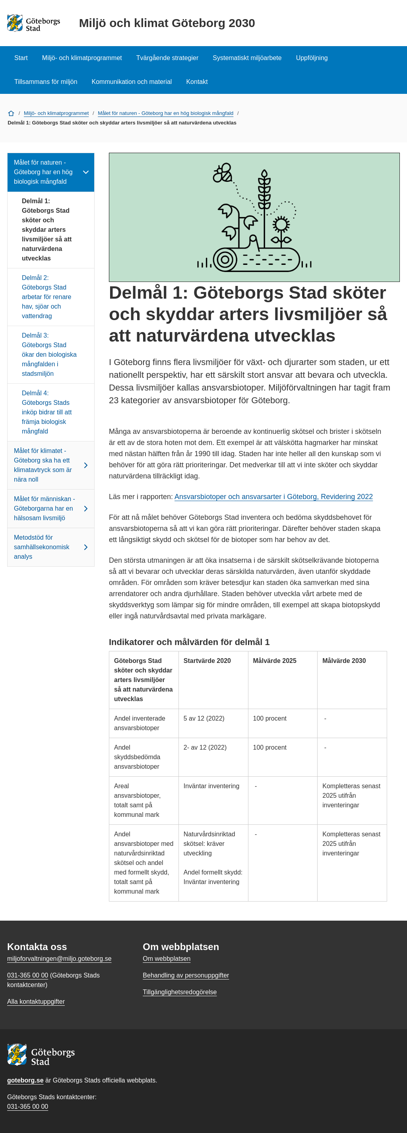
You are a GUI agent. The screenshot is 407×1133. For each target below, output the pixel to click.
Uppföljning (312, 57)
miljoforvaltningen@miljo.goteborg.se (59, 958)
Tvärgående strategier (167, 57)
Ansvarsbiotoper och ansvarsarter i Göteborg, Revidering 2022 (273, 497)
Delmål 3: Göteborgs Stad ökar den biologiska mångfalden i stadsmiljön (49, 354)
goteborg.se (25, 1080)
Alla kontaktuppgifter (36, 1001)
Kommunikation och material (132, 81)
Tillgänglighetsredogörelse (180, 992)
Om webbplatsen (166, 958)
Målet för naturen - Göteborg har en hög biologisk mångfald (165, 113)
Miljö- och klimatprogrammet (82, 57)
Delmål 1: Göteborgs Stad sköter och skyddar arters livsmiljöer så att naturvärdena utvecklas (47, 230)
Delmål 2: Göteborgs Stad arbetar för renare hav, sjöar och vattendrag (47, 296)
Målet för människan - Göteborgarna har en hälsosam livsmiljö (52, 508)
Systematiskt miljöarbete (247, 57)
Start (21, 57)
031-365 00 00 (27, 1106)
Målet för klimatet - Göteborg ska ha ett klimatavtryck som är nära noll (52, 465)
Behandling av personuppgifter (186, 975)
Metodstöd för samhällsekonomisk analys (52, 547)
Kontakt (196, 81)
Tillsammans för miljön (46, 81)
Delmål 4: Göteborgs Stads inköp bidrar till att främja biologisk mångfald (47, 412)
